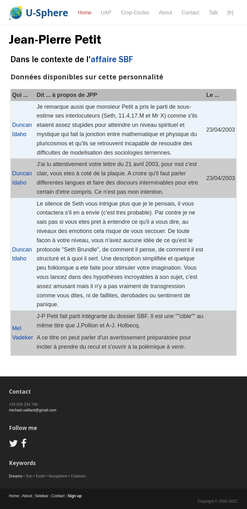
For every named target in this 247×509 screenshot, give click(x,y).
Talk (213, 12)
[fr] (230, 12)
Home (84, 12)
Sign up (75, 496)
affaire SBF (112, 59)
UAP (106, 12)
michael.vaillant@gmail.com (32, 410)
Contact (190, 12)
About (165, 12)
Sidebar (41, 496)
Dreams (15, 476)
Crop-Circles (135, 12)
